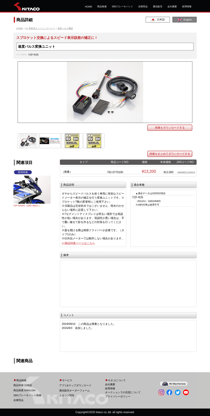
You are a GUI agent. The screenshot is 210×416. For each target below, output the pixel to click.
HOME (88, 6)
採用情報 (187, 6)
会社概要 (172, 6)
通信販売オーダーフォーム (74, 390)
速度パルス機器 (65, 28)
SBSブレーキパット (122, 6)
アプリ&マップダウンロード (75, 385)
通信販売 (157, 6)
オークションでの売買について (123, 392)
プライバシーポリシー (117, 396)
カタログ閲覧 (66, 395)
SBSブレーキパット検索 (27, 395)
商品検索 (102, 6)
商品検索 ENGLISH (24, 390)
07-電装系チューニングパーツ (40, 28)
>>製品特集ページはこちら (78, 243)
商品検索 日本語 (22, 385)
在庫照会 (143, 6)
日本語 (158, 19)
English (184, 19)
